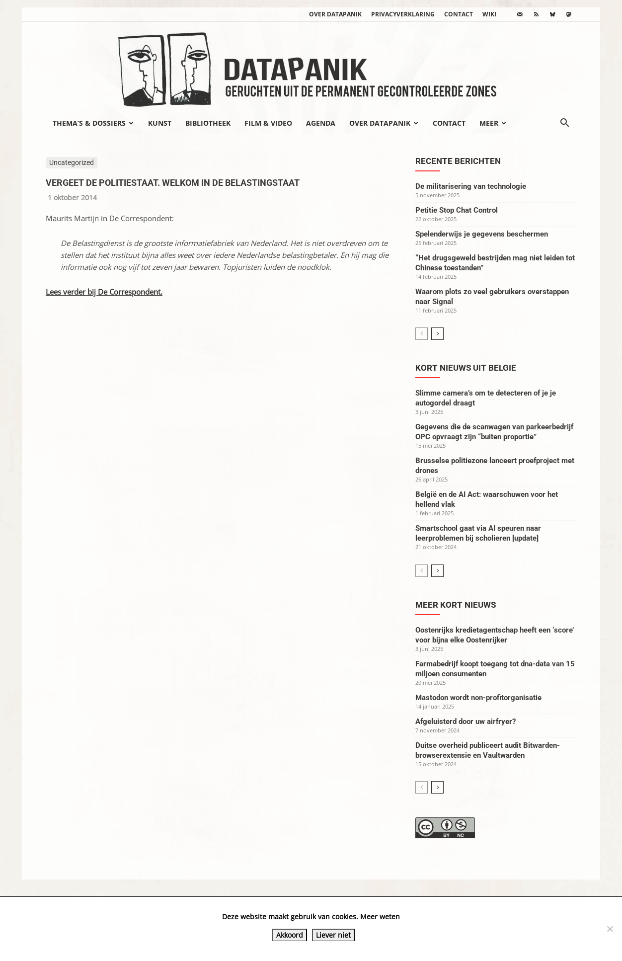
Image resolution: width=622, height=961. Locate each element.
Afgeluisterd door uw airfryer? (465, 721)
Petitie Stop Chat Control (456, 210)
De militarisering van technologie (470, 186)
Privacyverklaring (403, 14)
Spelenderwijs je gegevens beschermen (481, 234)
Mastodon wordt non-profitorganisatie (478, 697)
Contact (458, 14)
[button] (564, 124)
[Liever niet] (610, 929)
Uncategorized (71, 162)
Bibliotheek (208, 123)
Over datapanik (335, 14)
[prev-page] (421, 333)
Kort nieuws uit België (465, 368)
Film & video (268, 123)
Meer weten (380, 916)
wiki (489, 14)
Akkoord (289, 935)
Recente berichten (458, 161)
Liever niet (333, 935)
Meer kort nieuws (455, 605)
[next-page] (437, 333)
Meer (492, 123)
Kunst (159, 123)
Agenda (320, 123)
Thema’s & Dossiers (93, 123)
